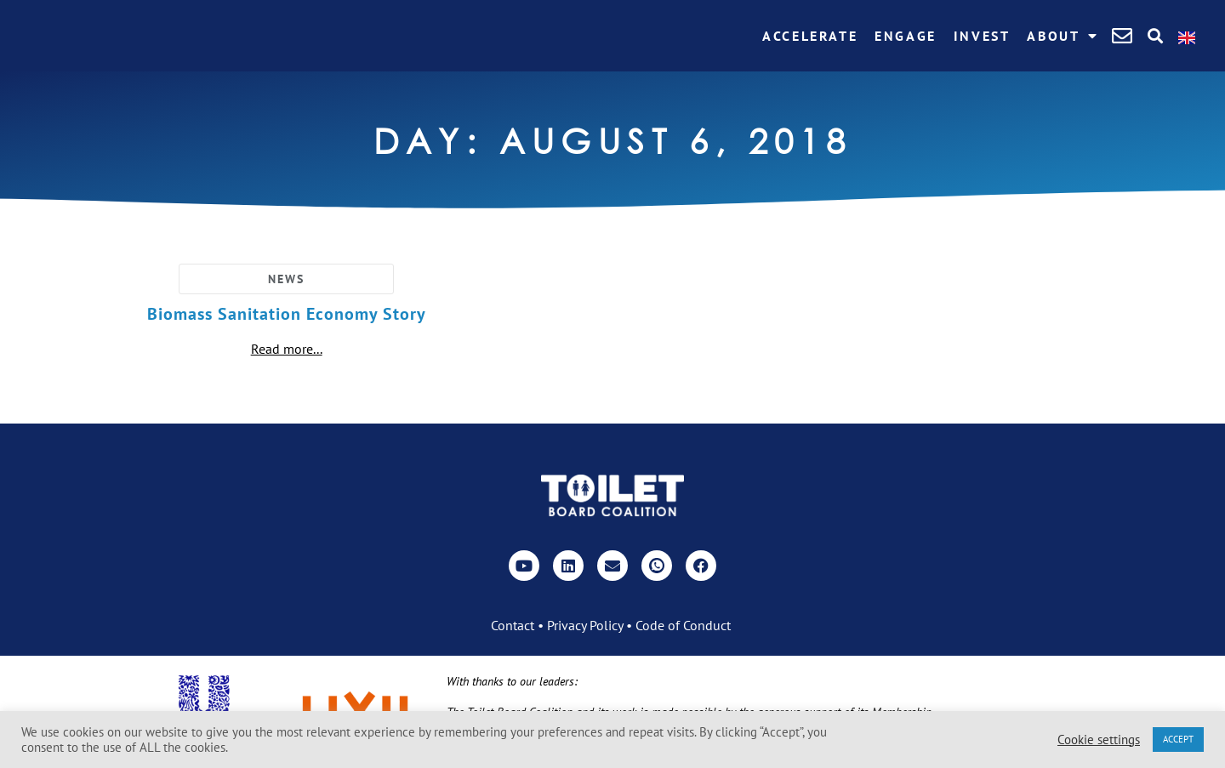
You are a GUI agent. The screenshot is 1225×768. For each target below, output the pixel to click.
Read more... (286, 348)
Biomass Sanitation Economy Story (286, 314)
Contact (512, 625)
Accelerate (810, 35)
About (1063, 35)
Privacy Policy (585, 625)
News (286, 279)
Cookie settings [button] (1098, 740)
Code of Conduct (683, 625)
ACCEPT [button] (1178, 739)
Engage (906, 35)
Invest (982, 35)
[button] (1155, 36)
